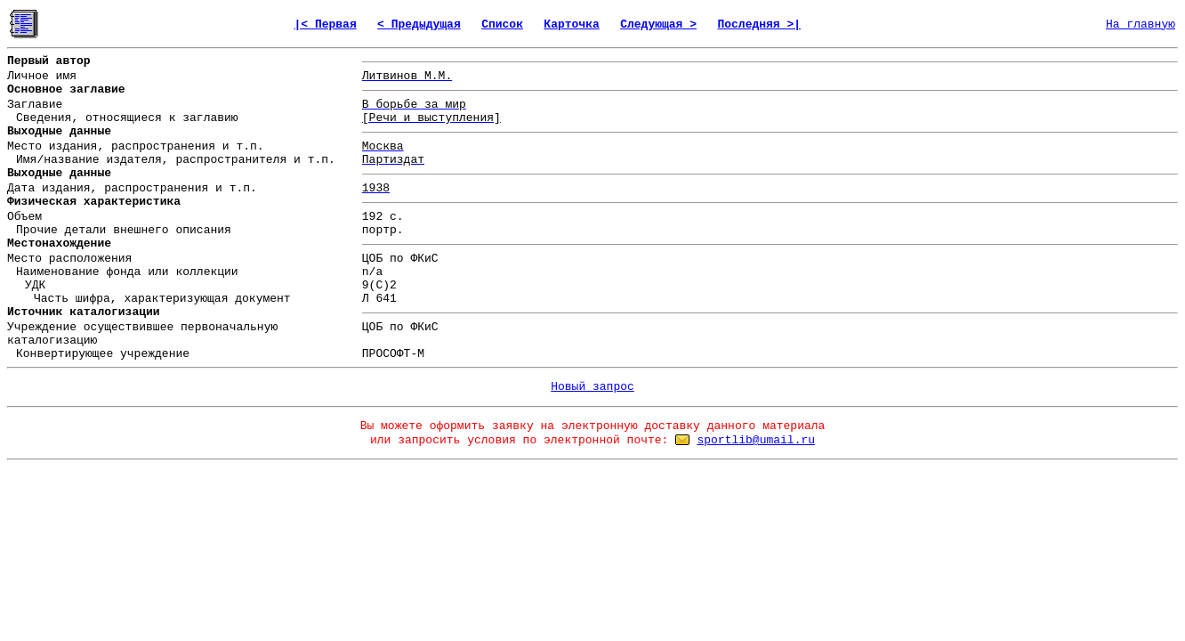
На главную (1140, 24)
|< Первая (325, 24)
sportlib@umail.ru (756, 440)
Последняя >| (759, 24)
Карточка (571, 24)
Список (502, 24)
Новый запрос (592, 387)
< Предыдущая (419, 24)
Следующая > (658, 24)
